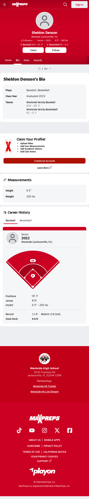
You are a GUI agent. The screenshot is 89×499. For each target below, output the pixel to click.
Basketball (26, 220)
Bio (17, 60)
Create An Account (44, 160)
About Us (35, 440)
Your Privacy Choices (44, 456)
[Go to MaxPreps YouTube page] (32, 431)
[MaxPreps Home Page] (39, 68)
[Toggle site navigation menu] (4, 4)
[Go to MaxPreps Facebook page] (70, 431)
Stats (26, 60)
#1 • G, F (58, 44)
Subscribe (33, 446)
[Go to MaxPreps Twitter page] (57, 431)
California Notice (54, 452)
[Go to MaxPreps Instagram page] (44, 431)
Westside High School (44, 361)
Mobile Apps (52, 440)
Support (44, 461)
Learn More (44, 167)
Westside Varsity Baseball (40, 102)
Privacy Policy (53, 446)
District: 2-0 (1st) (50, 314)
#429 (35, 319)
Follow (56, 50)
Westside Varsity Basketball (42, 109)
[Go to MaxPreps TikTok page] (19, 431)
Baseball (10, 220)
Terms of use (31, 452)
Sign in (79, 4)
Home (8, 60)
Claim (33, 50)
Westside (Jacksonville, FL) (44, 37)
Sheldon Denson (44, 32)
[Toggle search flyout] (65, 4)
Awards (38, 60)
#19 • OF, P (31, 44)
